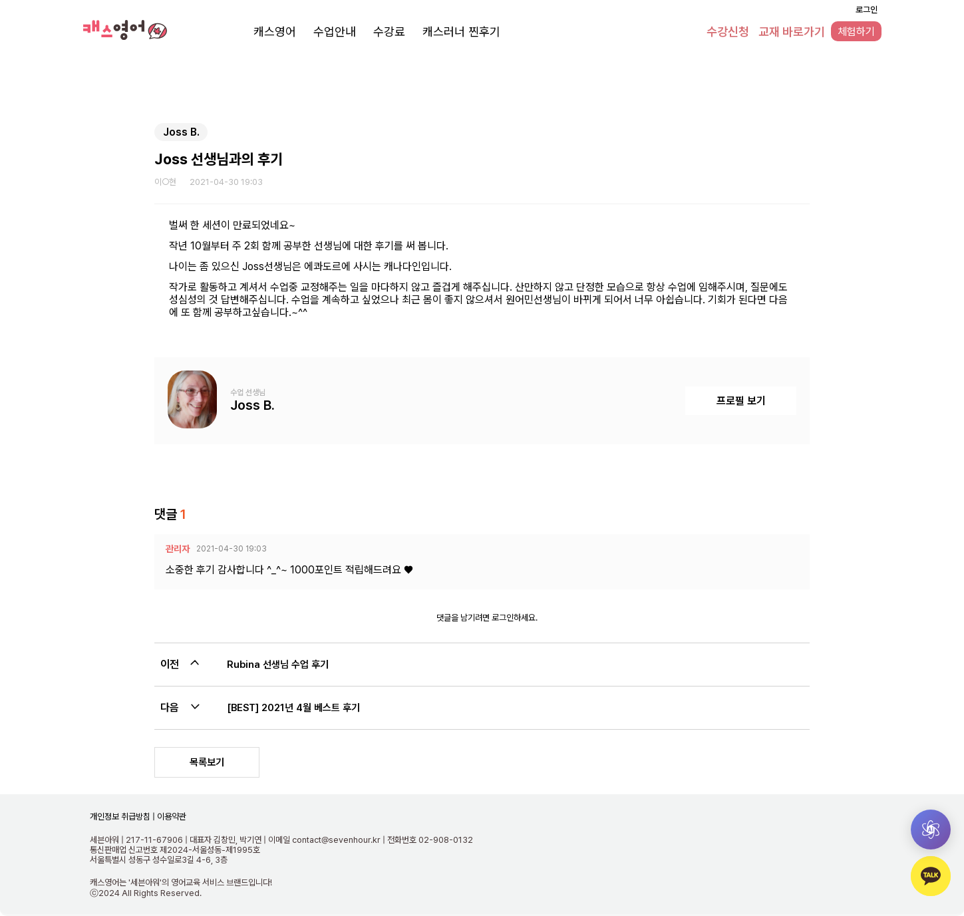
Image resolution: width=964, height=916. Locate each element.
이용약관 (170, 817)
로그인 (867, 10)
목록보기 (207, 762)
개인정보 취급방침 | (122, 817)
